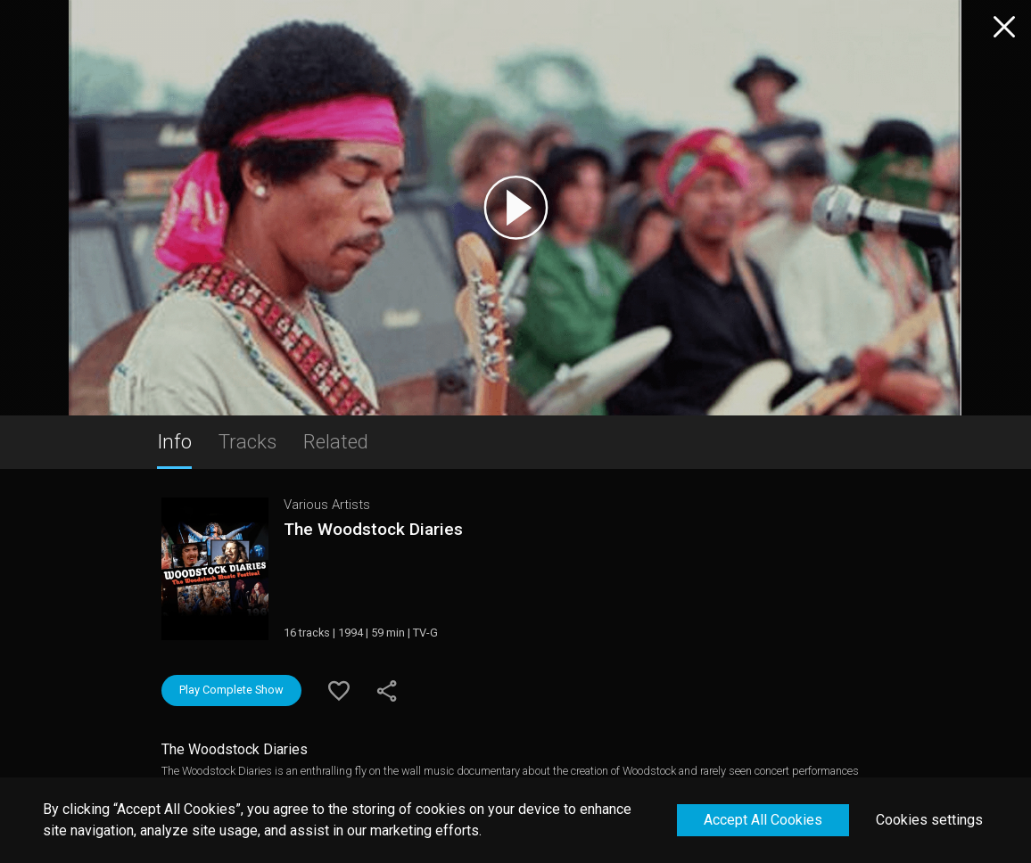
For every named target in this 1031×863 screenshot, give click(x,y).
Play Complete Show (231, 689)
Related (335, 441)
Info (174, 441)
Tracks (247, 441)
